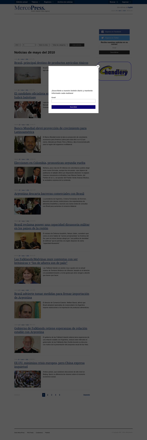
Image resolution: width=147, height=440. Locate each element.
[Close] (98, 66)
